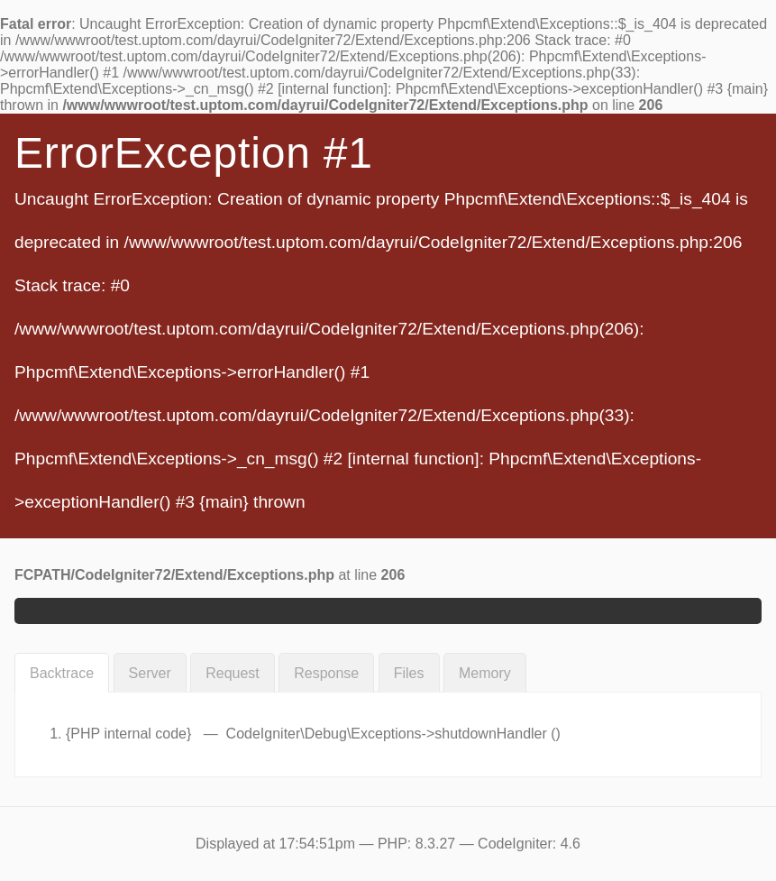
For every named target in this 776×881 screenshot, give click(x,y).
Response (326, 673)
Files (409, 673)
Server (150, 673)
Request (232, 673)
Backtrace (62, 673)
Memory (485, 673)
